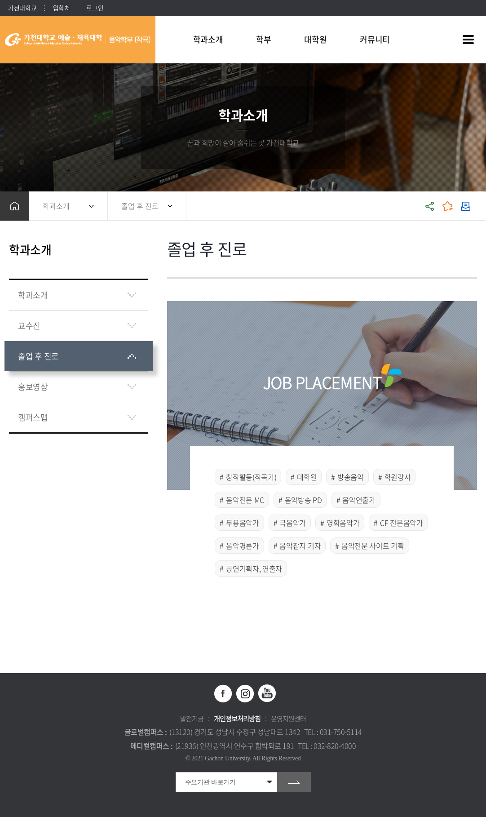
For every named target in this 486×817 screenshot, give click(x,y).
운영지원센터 (288, 718)
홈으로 (14, 206)
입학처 (61, 7)
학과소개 (56, 205)
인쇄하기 (466, 206)
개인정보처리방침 (237, 718)
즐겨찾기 (448, 206)
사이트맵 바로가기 (468, 39)
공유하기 (430, 206)
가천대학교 (22, 7)
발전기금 (191, 718)
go (294, 782)
